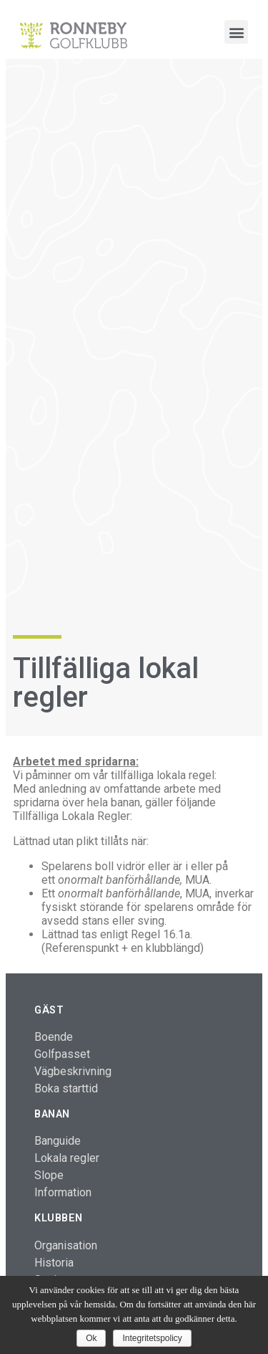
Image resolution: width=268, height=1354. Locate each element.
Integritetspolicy (152, 1338)
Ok (91, 1338)
